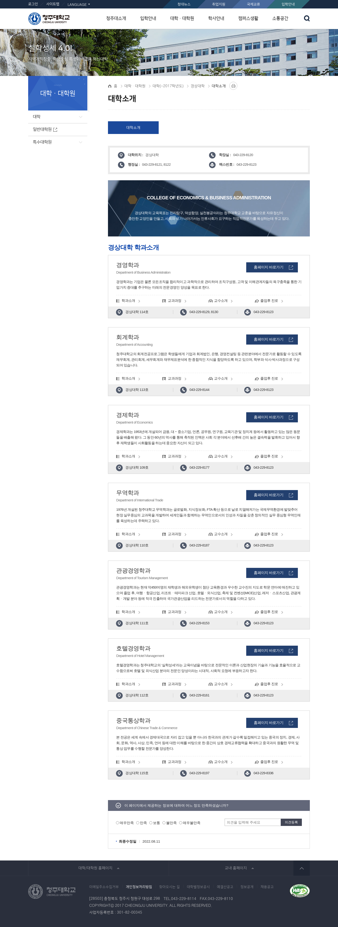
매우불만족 (191, 823)
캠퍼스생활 (248, 18)
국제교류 (253, 4)
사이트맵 (52, 4)
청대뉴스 (184, 4)
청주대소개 (116, 18)
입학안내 (288, 4)
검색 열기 (307, 18)
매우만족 (127, 823)
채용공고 (267, 887)
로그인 (33, 4)
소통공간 (280, 18)
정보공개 (247, 887)
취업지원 (218, 4)
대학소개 (133, 128)
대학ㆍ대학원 (182, 18)
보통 (156, 823)
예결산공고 (225, 887)
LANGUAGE (77, 5)
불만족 (171, 823)
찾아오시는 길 (169, 887)
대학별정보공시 (198, 887)
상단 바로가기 (301, 868)
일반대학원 (42, 129)
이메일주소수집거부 (104, 887)
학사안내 (216, 18)
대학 (36, 116)
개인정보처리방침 (139, 887)
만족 (143, 823)
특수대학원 (42, 142)
